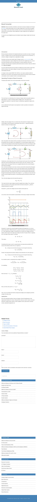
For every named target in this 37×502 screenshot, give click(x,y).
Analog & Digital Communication (7, 477)
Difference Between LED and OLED (8, 440)
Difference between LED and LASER (8, 389)
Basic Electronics (4, 479)
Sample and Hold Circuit (6, 385)
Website (3, 360)
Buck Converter (6, 322)
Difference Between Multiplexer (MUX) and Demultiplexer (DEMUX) (14, 446)
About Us (25, 498)
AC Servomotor (4, 442)
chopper (4, 28)
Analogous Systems (5, 402)
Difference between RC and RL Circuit (8, 453)
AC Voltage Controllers (5, 464)
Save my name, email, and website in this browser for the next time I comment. (16, 367)
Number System (4, 397)
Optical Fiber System (5, 489)
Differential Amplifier (5, 455)
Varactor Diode (4, 393)
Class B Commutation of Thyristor (10, 325)
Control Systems (4, 483)
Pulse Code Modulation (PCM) (7, 444)
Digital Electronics (4, 485)
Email (2, 355)
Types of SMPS (6, 324)
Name (2, 349)
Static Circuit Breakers (5, 466)
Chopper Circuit (6, 320)
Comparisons (4, 481)
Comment (3, 335)
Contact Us (22, 498)
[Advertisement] (18, 15)
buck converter (28, 59)
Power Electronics (4, 491)
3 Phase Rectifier (4, 395)
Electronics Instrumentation (6, 487)
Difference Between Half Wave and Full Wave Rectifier (11, 383)
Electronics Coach (18, 5)
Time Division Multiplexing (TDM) (7, 451)
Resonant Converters (5, 462)
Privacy (29, 498)
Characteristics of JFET (5, 391)
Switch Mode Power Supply (9, 327)
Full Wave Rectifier (5, 387)
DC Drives (3, 470)
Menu (19, 1)
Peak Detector (4, 448)
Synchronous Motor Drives (6, 468)
